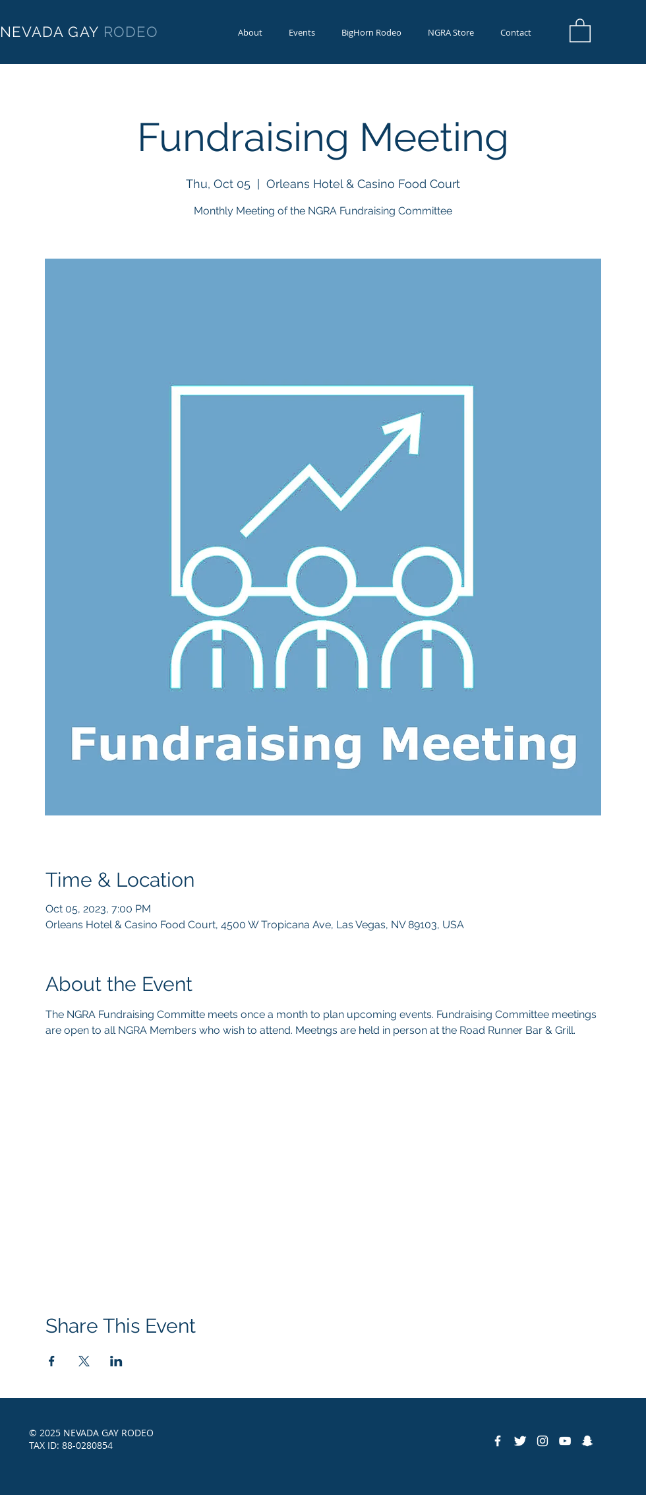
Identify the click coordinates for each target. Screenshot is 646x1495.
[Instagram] (542, 1441)
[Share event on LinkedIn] (116, 1361)
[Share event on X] (84, 1361)
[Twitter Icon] (520, 1441)
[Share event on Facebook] (51, 1361)
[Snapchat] (587, 1441)
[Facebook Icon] (497, 1441)
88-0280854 (87, 1445)
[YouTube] (565, 1441)
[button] (371, 32)
